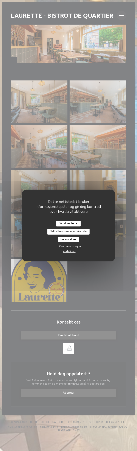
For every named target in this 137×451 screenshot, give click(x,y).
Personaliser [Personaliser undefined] (69, 239)
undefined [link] (69, 251)
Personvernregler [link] (70, 246)
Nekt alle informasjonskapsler (68, 231)
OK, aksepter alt (69, 223)
